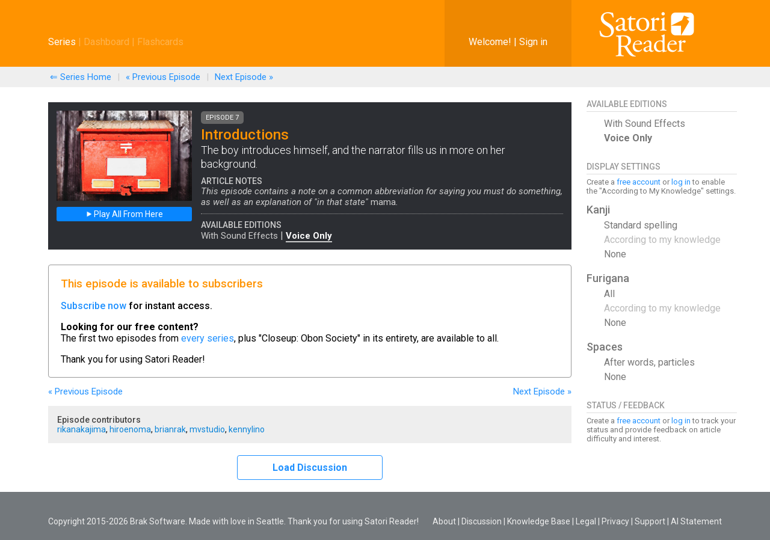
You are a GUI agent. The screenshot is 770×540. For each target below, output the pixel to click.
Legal (586, 521)
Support (650, 521)
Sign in (533, 42)
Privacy (615, 521)
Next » (244, 77)
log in (681, 181)
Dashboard (106, 42)
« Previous (163, 77)
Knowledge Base (538, 521)
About (444, 521)
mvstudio (207, 429)
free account (639, 181)
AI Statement (696, 521)
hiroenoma (130, 429)
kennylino (247, 429)
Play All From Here (124, 214)
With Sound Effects (239, 235)
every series (207, 338)
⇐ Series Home (80, 77)
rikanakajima (81, 429)
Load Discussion (310, 467)
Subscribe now (93, 305)
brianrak (170, 429)
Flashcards (160, 42)
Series (62, 42)
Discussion (481, 521)
